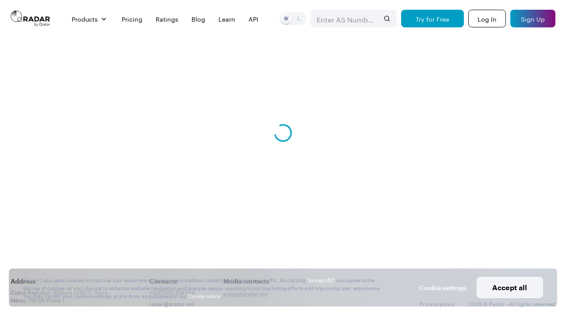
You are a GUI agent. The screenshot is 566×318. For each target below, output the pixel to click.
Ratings (167, 18)
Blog (198, 18)
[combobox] (344, 18)
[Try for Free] (432, 18)
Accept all (509, 287)
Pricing (132, 18)
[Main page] (30, 18)
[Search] (387, 18)
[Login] (487, 18)
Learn (226, 18)
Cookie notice (204, 295)
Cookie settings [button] (442, 288)
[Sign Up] (532, 18)
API (253, 18)
